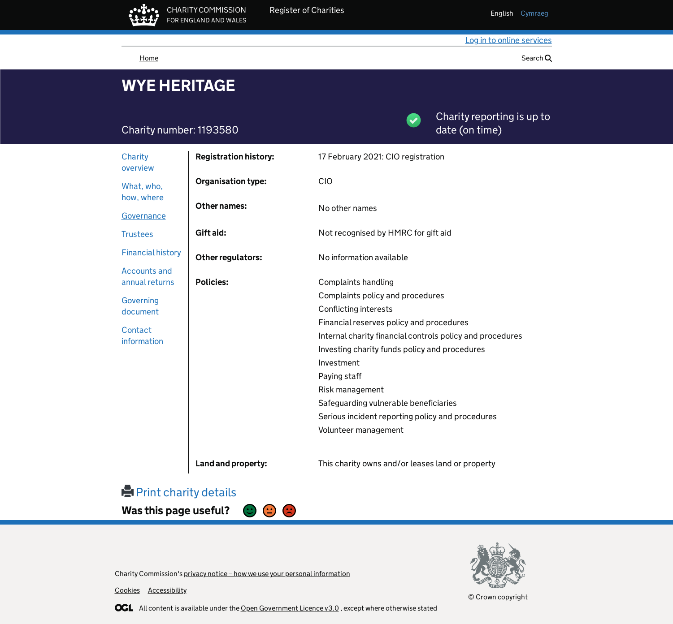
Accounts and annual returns (148, 276)
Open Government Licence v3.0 (290, 608)
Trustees (137, 234)
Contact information (142, 335)
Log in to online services (508, 40)
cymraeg (534, 13)
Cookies (127, 590)
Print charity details (179, 492)
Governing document (140, 306)
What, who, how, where (143, 191)
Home (148, 58)
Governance (144, 216)
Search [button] (536, 58)
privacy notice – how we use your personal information (267, 573)
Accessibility (167, 590)
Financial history (151, 252)
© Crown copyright (498, 597)
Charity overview (138, 162)
